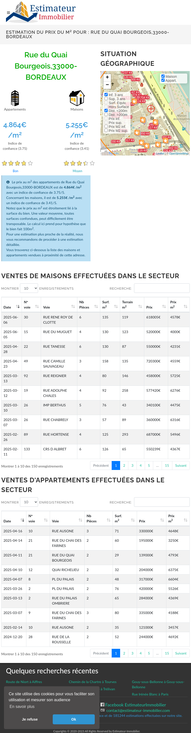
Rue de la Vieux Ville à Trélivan (92, 663)
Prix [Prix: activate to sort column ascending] (156, 307)
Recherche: (150, 288)
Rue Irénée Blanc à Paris (150, 668)
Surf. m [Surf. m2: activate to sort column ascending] (119, 304)
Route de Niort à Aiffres (24, 656)
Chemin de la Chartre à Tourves (93, 656)
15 (167, 465)
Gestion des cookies (25, 678)
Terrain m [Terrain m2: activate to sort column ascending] (138, 304)
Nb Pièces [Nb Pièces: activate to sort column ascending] (101, 304)
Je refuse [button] (30, 719)
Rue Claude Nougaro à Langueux (31, 663)
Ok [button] (73, 719)
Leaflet (160, 153)
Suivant (181, 465)
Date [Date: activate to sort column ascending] (7, 307)
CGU (10, 684)
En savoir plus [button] (22, 706)
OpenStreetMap (179, 153)
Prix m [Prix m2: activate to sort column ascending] (176, 304)
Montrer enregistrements (37, 288)
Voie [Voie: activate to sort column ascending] (45, 307)
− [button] (107, 85)
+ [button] (107, 77)
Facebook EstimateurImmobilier (135, 678)
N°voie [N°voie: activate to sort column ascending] (28, 304)
